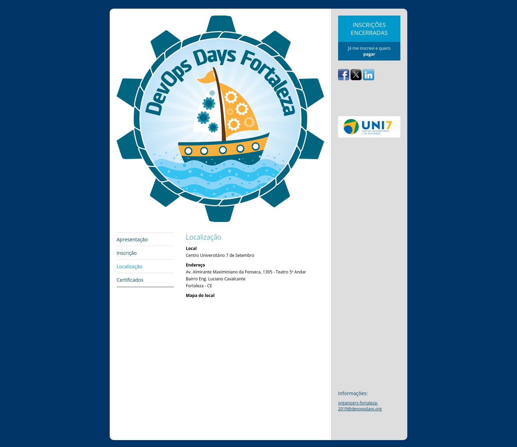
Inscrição (127, 253)
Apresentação (132, 239)
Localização (130, 266)
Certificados (130, 280)
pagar (369, 54)
